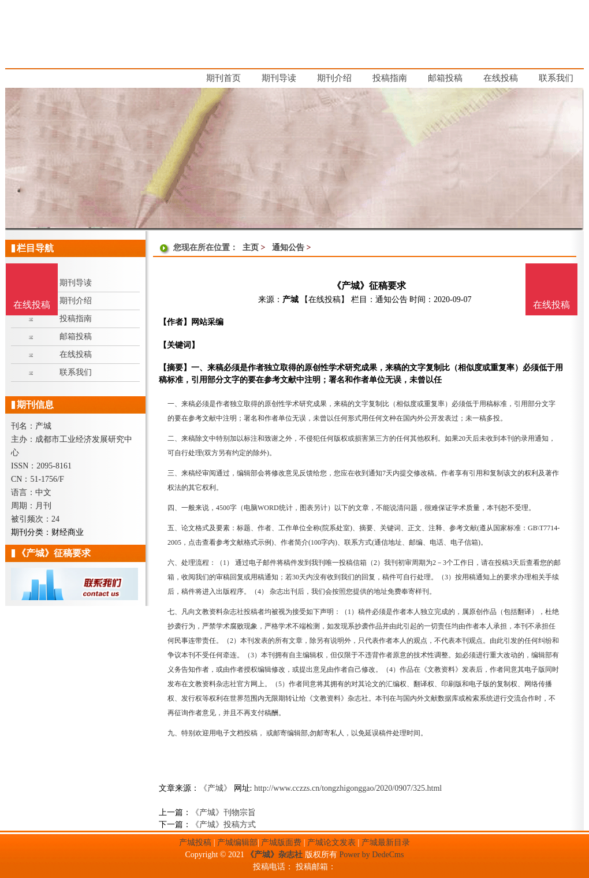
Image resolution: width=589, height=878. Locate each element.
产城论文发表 (331, 842)
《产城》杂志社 (274, 854)
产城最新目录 (385, 842)
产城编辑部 (237, 842)
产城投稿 (195, 842)
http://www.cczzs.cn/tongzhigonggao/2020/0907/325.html (348, 788)
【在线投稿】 (324, 299)
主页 (251, 247)
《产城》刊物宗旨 (223, 812)
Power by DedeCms (371, 854)
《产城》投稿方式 (223, 824)
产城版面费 (281, 842)
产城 (290, 299)
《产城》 (215, 788)
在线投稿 (551, 305)
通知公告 (288, 247)
